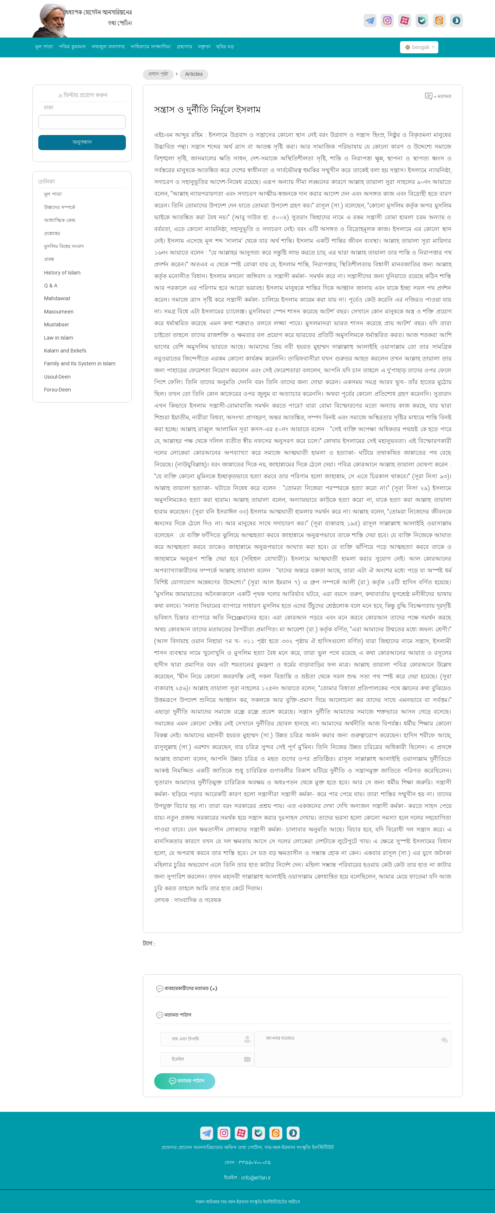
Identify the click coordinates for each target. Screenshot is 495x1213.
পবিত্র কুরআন (72, 47)
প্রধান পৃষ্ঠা (158, 74)
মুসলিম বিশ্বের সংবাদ (64, 247)
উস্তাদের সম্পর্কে (59, 208)
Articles (194, 74)
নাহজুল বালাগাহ (108, 47)
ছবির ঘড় (225, 47)
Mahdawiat (57, 299)
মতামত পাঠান (186, 1082)
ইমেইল (178, 1059)
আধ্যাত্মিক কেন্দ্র (59, 221)
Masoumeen (59, 312)
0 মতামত (438, 97)
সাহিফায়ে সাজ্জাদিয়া (151, 47)
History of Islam (62, 273)
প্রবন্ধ (49, 260)
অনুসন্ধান (82, 142)
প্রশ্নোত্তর (52, 234)
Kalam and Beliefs (65, 351)
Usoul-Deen (57, 377)
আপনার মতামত (280, 1038)
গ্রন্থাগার (184, 47)
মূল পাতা (44, 47)
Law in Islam (58, 338)
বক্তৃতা (204, 47)
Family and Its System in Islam (80, 364)
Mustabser (56, 325)
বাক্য (48, 108)
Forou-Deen (57, 390)
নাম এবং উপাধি (185, 1039)
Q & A (50, 286)
